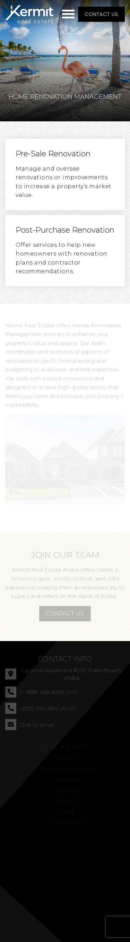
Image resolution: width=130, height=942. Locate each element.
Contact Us (101, 14)
